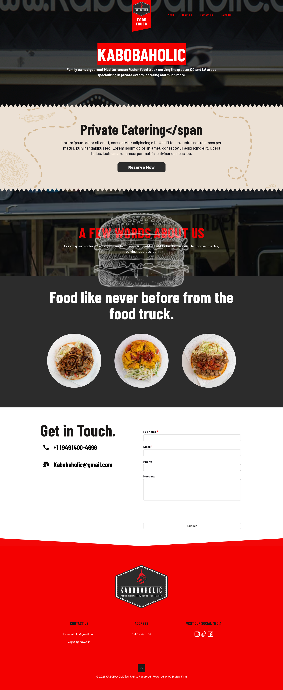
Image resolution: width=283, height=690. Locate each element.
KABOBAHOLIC (115, 676)
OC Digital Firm (177, 676)
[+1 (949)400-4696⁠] (46, 447)
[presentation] (170, 517)
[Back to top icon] (141, 668)
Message (149, 476)
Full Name (150, 431)
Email (147, 446)
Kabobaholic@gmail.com (82, 464)
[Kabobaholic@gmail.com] (46, 464)
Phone (148, 461)
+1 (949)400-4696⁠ (75, 447)
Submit (192, 525)
